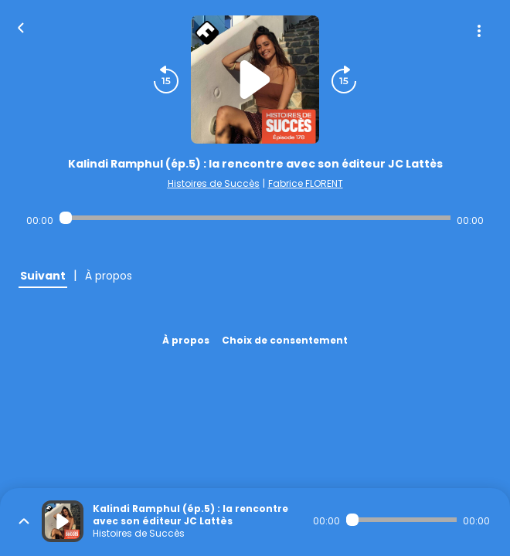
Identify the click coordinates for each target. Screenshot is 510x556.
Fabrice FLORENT (305, 183)
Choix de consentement (285, 340)
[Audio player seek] (255, 217)
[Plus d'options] (479, 30)
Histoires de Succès (214, 183)
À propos (185, 340)
